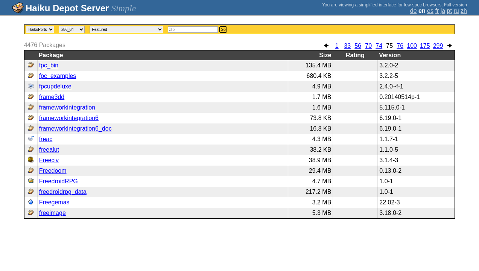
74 (379, 46)
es (430, 11)
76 (400, 46)
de (413, 11)
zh (464, 11)
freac (46, 139)
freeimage (52, 213)
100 (412, 46)
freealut (49, 149)
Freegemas (54, 202)
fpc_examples (57, 76)
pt (449, 11)
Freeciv (49, 160)
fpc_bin (49, 65)
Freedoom (53, 170)
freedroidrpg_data (63, 192)
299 (438, 46)
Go (222, 29)
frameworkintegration (67, 107)
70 (368, 46)
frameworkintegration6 (69, 118)
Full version (455, 5)
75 (389, 46)
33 (347, 46)
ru (456, 11)
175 (425, 46)
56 (357, 46)
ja (443, 11)
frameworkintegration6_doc (75, 128)
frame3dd (52, 97)
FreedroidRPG (58, 181)
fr (437, 11)
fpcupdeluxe (55, 86)
